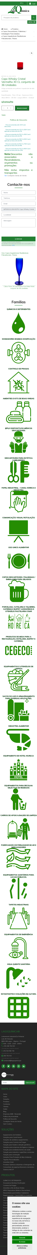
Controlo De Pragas (9, 1185)
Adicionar (22, 108)
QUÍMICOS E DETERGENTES (12, 1180)
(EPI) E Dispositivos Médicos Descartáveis (16, 1190)
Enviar (18, 239)
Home (4, 29)
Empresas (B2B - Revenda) (12, 1114)
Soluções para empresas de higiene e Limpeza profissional (18, 1147)
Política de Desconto (10, 1119)
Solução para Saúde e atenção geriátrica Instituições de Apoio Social (16, 1145)
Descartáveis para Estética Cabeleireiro (16, 1193)
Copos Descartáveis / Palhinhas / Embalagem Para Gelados (13, 32)
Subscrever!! (30, 1083)
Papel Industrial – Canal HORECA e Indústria (17, 1195)
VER (13, 245)
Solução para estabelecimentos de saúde (16, 1150)
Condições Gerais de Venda (12, 1121)
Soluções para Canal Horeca (12, 1137)
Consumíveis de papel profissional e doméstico (18, 1167)
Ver (5, 176)
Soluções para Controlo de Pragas (14, 1142)
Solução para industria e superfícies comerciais (18, 1152)
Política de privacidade (10, 1116)
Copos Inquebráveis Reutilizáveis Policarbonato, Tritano (13, 37)
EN (25, 3)
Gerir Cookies (7, 1124)
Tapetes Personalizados (11, 1160)
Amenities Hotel (8, 1162)
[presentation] (19, 233)
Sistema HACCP (8, 1169)
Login (32, 3)
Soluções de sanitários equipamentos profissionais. (15, 1140)
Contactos (6, 1104)
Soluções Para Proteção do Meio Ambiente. (17, 1157)
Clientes (5, 1106)
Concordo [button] (22, 1238)
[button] (31, 22)
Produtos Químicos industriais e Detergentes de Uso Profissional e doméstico (18, 1165)
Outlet (5, 1109)
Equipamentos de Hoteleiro (12, 1135)
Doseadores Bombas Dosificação (14, 1183)
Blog (4, 1111)
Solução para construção (11, 1155)
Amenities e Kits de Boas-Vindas (13, 1188)
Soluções (6, 1099)
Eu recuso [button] (22, 1242)
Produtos (14, 29)
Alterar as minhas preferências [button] (22, 1247)
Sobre (5, 1097)
